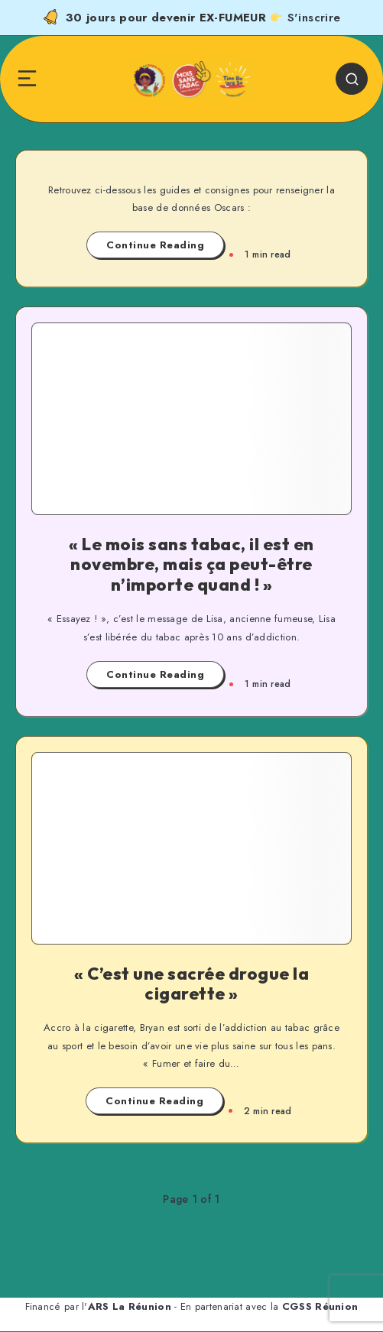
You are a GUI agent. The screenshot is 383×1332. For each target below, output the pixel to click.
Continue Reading (155, 245)
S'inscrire (314, 17)
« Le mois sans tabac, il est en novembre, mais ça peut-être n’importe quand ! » (191, 564)
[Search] (352, 79)
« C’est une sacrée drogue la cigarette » (191, 983)
